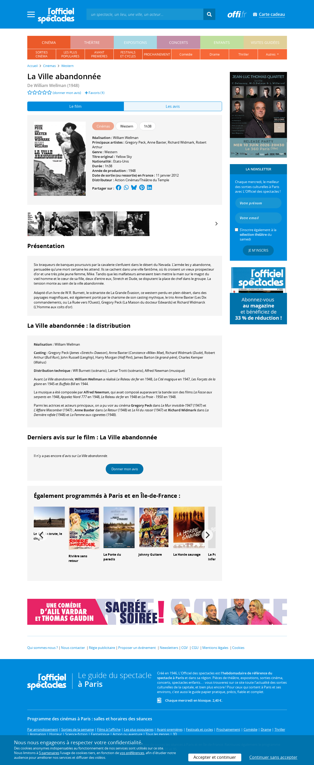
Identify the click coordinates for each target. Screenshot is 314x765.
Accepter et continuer (214, 757)
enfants (222, 42)
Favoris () (94, 92)
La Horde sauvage (187, 554)
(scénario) (89, 370)
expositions (135, 42)
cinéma (49, 42)
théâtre (92, 42)
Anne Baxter (156, 142)
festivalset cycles (128, 54)
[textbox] (144, 14)
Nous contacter (73, 647)
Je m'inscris (258, 250)
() (77, 352)
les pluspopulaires (70, 54)
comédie (185, 54)
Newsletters (169, 647)
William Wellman (125, 137)
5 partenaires (49, 752)
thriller (243, 54)
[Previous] (42, 535)
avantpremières (99, 54)
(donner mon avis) (67, 92)
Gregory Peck (135, 142)
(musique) (165, 370)
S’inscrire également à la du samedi (258, 234)
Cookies (238, 647)
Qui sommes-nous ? (42, 647)
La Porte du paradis (112, 557)
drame (215, 54)
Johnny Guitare (150, 554)
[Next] (216, 223)
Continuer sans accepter (273, 757)
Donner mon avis (124, 469)
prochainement (157, 54)
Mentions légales (215, 647)
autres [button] (271, 54)
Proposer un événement (137, 647)
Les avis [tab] (173, 106)
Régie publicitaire (102, 647)
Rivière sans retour (78, 558)
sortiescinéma (42, 54)
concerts (178, 42)
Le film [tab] (75, 106)
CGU (195, 647)
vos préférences (132, 752)
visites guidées (265, 42)
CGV (184, 647)
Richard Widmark (181, 142)
